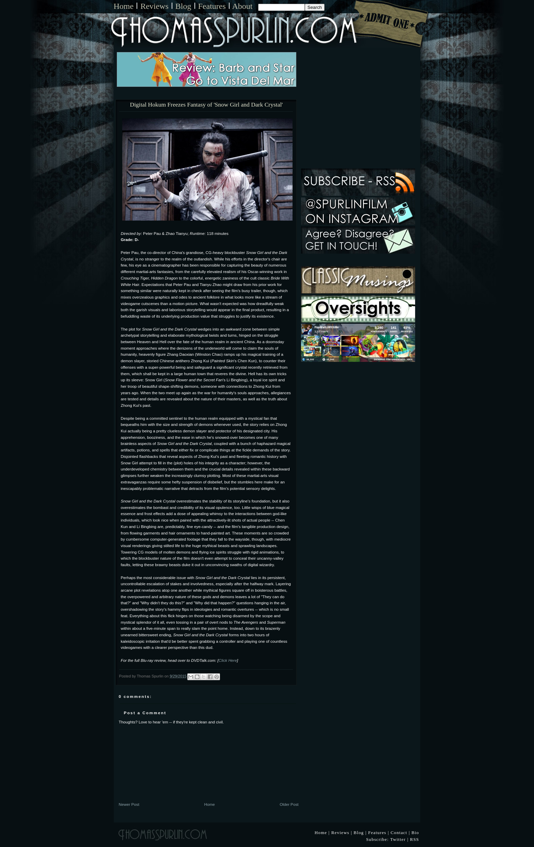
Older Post (289, 804)
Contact (399, 832)
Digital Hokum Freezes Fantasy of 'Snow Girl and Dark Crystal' (206, 105)
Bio (415, 832)
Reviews (154, 6)
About (242, 6)
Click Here (228, 660)
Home (124, 6)
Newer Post (129, 804)
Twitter (398, 839)
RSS (414, 839)
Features (212, 6)
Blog (183, 6)
